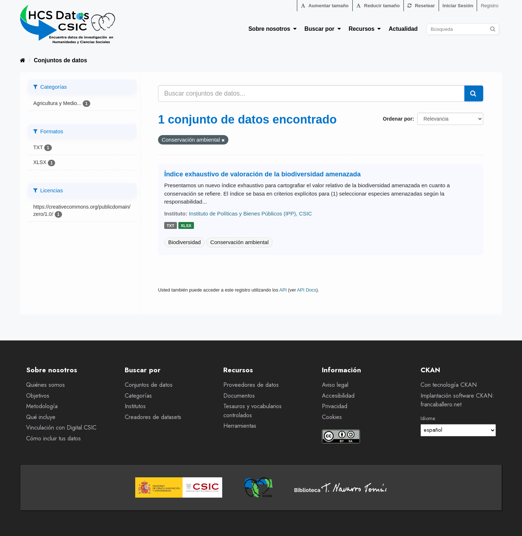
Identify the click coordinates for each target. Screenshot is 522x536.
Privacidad (334, 406)
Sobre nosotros (272, 29)
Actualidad (403, 29)
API (283, 290)
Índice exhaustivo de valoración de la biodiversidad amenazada (262, 174)
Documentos (239, 395)
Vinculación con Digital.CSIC (61, 427)
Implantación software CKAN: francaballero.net (457, 400)
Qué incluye (40, 417)
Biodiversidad (184, 242)
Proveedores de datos (251, 385)
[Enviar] (492, 28)
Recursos (365, 29)
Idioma (427, 418)
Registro (489, 5)
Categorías (138, 395)
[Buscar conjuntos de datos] (463, 29)
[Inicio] (22, 60)
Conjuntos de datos (60, 60)
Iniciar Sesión (458, 5)
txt (170, 225)
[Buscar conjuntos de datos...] (311, 93)
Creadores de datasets (153, 417)
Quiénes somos (45, 385)
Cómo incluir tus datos (53, 438)
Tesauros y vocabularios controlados (252, 410)
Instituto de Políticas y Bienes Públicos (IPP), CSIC (250, 213)
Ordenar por (397, 119)
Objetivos (37, 395)
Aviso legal (335, 385)
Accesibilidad (338, 395)
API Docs (306, 290)
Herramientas (239, 426)
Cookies (332, 417)
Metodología (42, 406)
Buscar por (322, 29)
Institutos (135, 406)
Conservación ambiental (239, 242)
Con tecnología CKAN (448, 385)
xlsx (186, 225)
